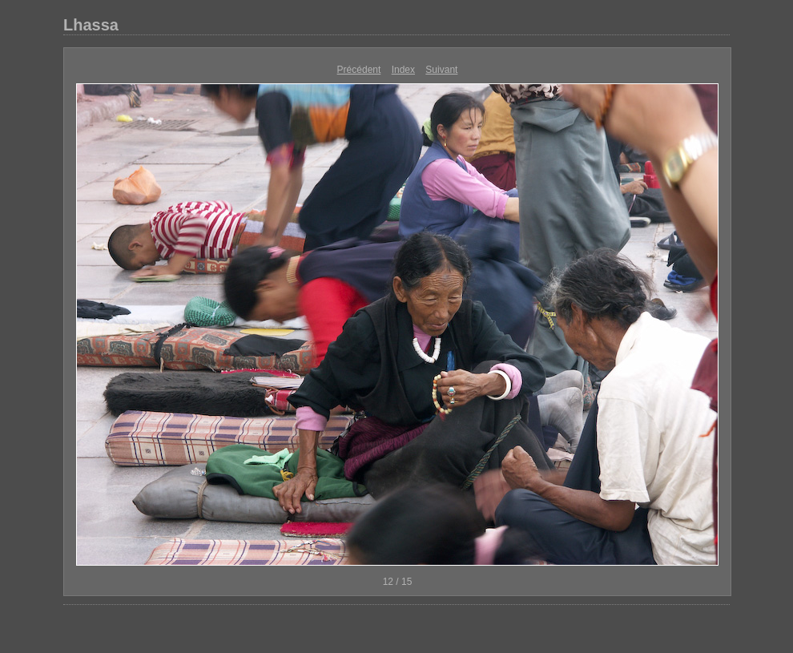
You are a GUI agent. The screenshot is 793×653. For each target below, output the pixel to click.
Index (403, 69)
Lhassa (91, 25)
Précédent (359, 69)
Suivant (441, 69)
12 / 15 (398, 581)
